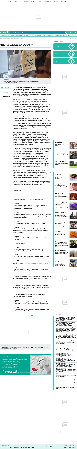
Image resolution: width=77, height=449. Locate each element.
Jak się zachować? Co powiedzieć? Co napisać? (61, 164)
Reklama (33, 446)
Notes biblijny (58, 152)
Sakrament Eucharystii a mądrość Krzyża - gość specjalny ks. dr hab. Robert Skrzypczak (65, 342)
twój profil (71, 32)
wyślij (4, 92)
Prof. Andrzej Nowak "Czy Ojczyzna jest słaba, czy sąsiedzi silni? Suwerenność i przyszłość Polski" (65, 319)
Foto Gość (29, 446)
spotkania (33, 1)
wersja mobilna (64, 1)
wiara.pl (5, 32)
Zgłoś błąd (74, 445)
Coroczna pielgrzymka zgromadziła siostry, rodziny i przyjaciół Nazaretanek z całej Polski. (61, 264)
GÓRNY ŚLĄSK (5, 321)
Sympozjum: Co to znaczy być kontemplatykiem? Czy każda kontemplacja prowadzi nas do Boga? (66, 379)
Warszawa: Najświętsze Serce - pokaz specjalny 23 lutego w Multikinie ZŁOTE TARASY (66, 384)
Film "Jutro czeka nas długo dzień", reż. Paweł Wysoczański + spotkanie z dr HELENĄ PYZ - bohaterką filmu (65, 324)
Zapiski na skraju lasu (60, 161)
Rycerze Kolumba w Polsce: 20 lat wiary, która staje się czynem (61, 242)
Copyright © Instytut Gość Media (16, 447)
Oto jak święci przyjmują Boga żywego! (61, 222)
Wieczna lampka (59, 193)
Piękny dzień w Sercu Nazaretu (60, 260)
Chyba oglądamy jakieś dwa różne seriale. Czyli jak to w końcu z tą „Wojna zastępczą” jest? (61, 186)
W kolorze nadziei (59, 142)
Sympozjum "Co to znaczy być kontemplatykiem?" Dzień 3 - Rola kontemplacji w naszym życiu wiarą (65, 365)
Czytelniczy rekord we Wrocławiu (10, 348)
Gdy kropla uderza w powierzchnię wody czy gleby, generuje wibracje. (61, 206)
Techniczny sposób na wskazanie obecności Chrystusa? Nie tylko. (61, 196)
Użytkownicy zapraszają (58, 314)
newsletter (66, 445)
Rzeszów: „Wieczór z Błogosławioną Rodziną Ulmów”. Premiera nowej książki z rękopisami (65, 350)
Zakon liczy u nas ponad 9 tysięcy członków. (61, 246)
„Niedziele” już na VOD (34, 347)
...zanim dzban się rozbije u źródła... (60, 145)
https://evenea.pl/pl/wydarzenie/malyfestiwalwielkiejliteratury (29, 177)
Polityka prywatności (51, 446)
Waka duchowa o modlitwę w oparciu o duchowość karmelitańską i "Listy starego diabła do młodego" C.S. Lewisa (66, 336)
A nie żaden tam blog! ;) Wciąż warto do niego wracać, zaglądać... (61, 154)
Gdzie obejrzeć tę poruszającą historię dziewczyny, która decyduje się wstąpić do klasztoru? (61, 215)
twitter (76, 38)
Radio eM (39, 1)
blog (16, 1)
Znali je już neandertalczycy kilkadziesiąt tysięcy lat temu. (60, 234)
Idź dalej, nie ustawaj (60, 250)
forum (10, 1)
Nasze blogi (58, 174)
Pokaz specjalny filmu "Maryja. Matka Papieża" (65, 346)
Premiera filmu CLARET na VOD (65, 388)
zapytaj (26, 1)
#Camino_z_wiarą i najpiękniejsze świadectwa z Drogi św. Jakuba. (61, 253)
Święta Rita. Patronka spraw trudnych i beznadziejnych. (60, 225)
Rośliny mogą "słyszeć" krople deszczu (61, 203)
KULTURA (10, 321)
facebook (73, 38)
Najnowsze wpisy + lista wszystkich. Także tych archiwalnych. (59, 177)
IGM (13, 446)
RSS (70, 445)
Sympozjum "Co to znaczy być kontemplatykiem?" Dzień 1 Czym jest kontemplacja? (66, 355)
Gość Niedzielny (47, 1)
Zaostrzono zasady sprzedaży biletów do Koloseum (11, 347)
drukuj (7, 92)
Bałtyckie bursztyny (60, 231)
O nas (11, 446)
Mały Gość (56, 1)
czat (21, 1)
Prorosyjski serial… (26, 347)
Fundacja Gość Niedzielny (41, 446)
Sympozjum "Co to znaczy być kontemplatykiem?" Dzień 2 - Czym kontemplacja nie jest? (66, 370)
